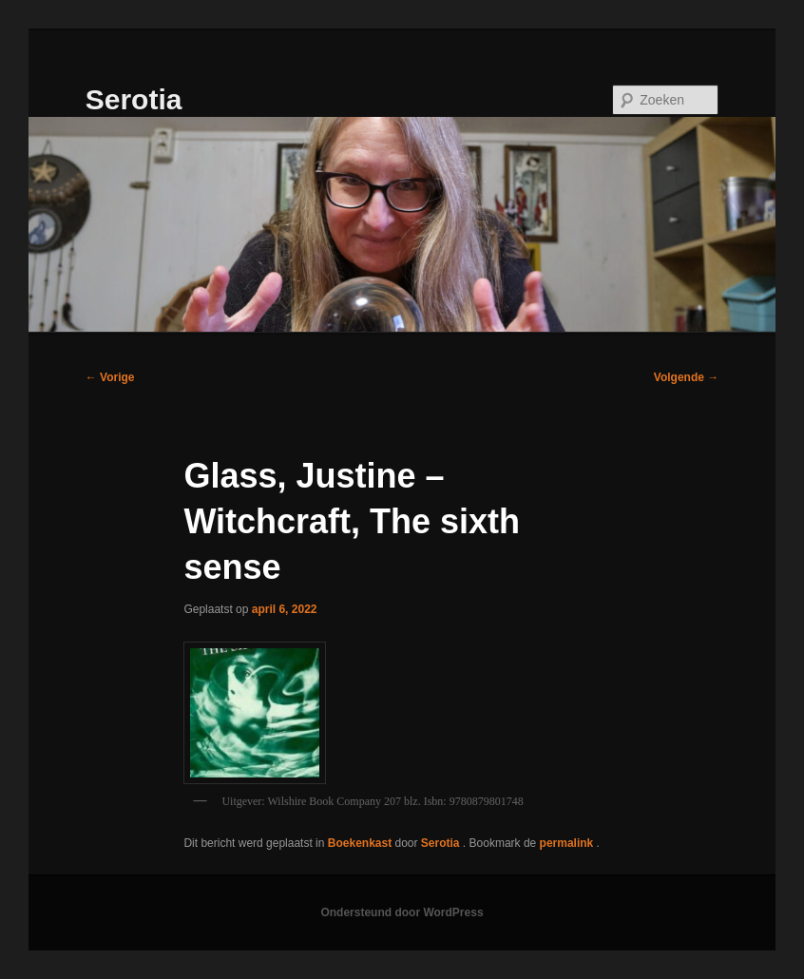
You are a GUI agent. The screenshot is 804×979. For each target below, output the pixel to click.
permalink (568, 843)
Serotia (134, 99)
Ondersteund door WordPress (401, 912)
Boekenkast (360, 843)
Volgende (686, 377)
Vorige (110, 377)
